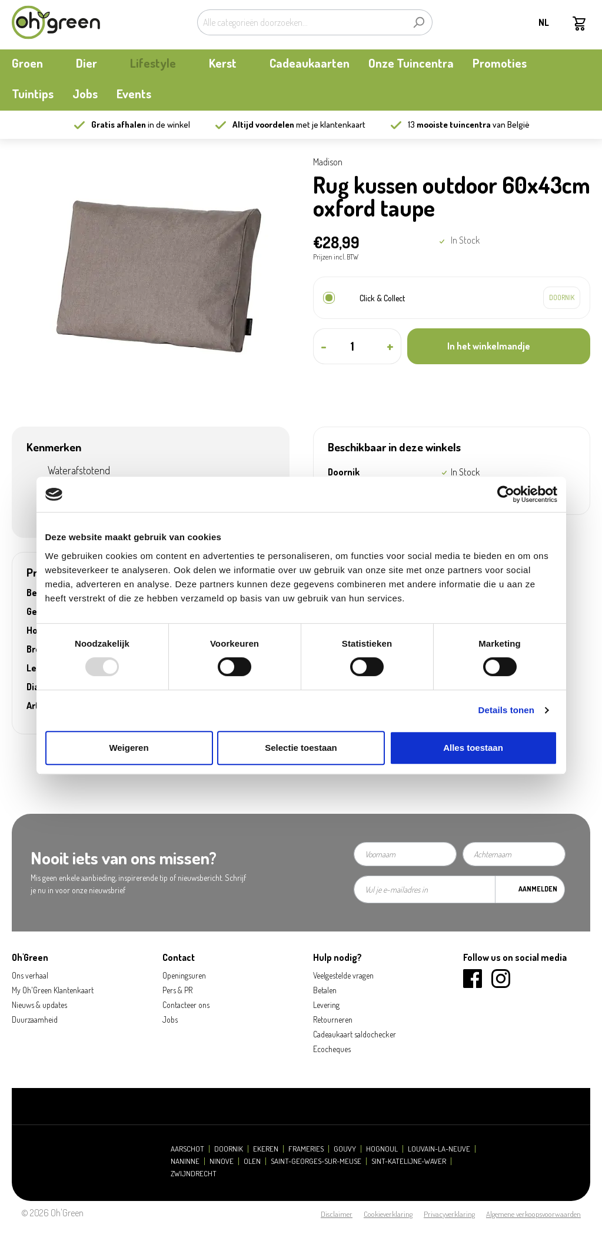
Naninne (185, 1161)
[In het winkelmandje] (498, 346)
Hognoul (382, 1149)
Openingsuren (184, 975)
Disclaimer (336, 1214)
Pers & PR (177, 990)
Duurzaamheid (35, 1019)
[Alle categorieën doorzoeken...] (301, 22)
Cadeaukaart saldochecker (354, 1034)
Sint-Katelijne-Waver (408, 1161)
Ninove (221, 1161)
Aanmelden (537, 888)
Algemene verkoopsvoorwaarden (533, 1214)
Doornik (228, 1149)
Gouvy (345, 1149)
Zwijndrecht (194, 1173)
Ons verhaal (30, 975)
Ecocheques (332, 1049)
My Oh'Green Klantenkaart (53, 990)
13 (449, 124)
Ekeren (265, 1149)
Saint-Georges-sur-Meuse (316, 1161)
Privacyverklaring (449, 1214)
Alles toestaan (473, 748)
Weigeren (128, 748)
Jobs (170, 1019)
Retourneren (332, 1019)
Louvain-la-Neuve (439, 1149)
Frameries (306, 1149)
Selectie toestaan (301, 748)
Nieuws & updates (39, 1005)
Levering (326, 1005)
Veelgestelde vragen (343, 975)
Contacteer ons (185, 1005)
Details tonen (506, 710)
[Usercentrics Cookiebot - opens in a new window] (505, 494)
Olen (252, 1161)
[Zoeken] (419, 22)
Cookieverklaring (388, 1214)
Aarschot (187, 1149)
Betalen (325, 990)
